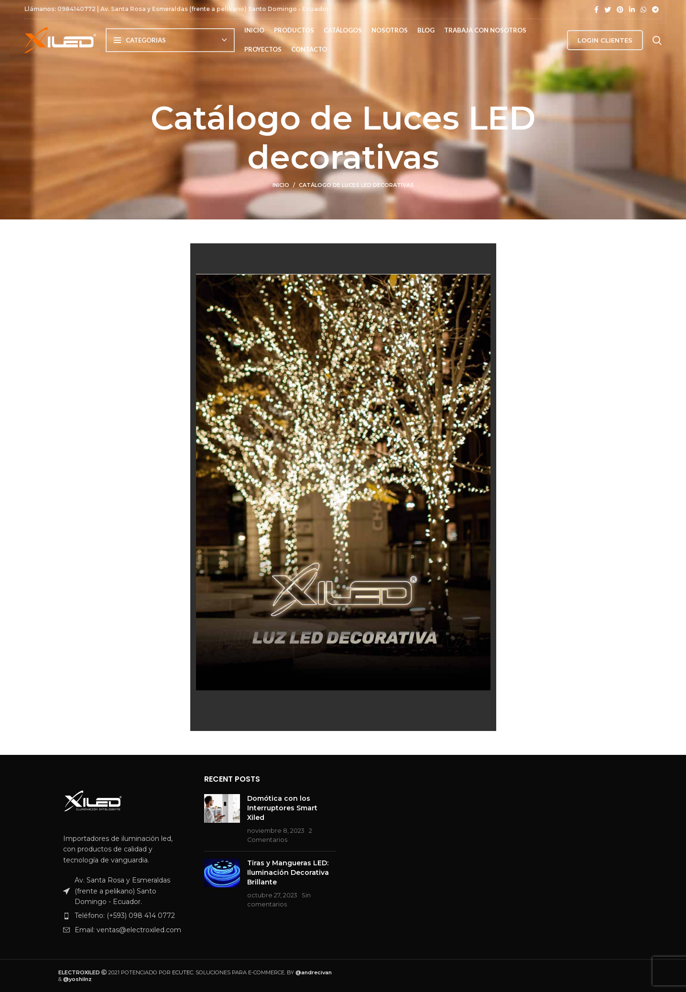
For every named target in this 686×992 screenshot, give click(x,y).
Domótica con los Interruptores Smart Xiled (282, 807)
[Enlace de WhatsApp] (643, 9)
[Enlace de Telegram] (655, 9)
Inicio (280, 185)
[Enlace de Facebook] (596, 9)
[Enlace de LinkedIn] (632, 9)
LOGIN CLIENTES (604, 44)
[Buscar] (657, 44)
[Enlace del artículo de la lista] (124, 915)
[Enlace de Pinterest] (620, 9)
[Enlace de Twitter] (607, 9)
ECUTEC (182, 972)
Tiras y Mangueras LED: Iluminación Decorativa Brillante (288, 872)
